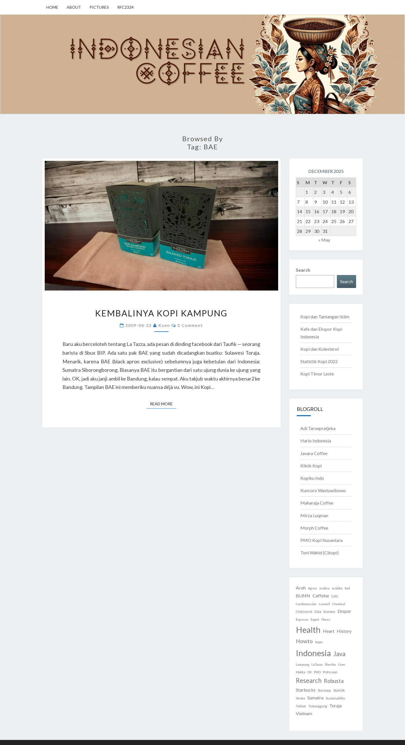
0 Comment (190, 325)
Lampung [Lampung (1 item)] (302, 664)
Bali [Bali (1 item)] (347, 588)
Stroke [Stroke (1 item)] (300, 698)
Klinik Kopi (311, 465)
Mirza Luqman (314, 515)
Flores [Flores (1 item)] (325, 619)
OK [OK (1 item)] (309, 672)
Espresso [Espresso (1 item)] (302, 619)
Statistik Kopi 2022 (319, 361)
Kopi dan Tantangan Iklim (324, 316)
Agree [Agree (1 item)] (312, 588)
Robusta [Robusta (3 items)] (334, 681)
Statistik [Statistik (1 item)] (339, 690)
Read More (163, 403)
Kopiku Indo (312, 478)
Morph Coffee (314, 527)
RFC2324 (125, 7)
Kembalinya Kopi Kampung (161, 313)
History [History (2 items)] (344, 631)
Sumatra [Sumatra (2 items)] (315, 697)
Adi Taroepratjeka (318, 428)
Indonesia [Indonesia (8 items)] (313, 653)
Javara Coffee (313, 453)
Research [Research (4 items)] (308, 680)
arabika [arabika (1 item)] (337, 588)
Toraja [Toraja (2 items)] (335, 705)
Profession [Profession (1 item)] (330, 672)
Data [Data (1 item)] (317, 611)
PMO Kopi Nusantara (321, 540)
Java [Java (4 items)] (339, 654)
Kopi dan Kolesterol (319, 349)
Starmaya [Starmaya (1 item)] (324, 690)
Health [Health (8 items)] (308, 629)
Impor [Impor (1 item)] (319, 642)
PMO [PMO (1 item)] (317, 672)
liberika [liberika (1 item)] (330, 664)
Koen (164, 325)
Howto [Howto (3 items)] (304, 641)
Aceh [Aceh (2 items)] (301, 587)
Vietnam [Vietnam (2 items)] (304, 713)
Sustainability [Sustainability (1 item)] (335, 698)
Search (303, 270)
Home (52, 7)
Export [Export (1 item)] (314, 619)
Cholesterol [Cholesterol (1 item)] (304, 611)
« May (324, 239)
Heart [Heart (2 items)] (328, 631)
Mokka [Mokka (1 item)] (300, 672)
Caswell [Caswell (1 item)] (324, 604)
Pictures (99, 7)
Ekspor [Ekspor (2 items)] (344, 611)
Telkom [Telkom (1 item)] (301, 706)
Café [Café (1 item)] (334, 596)
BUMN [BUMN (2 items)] (303, 595)
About (74, 7)
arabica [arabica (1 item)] (324, 588)
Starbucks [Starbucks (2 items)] (306, 689)
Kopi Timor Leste (317, 373)
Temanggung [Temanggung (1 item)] (317, 706)
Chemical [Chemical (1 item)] (338, 604)
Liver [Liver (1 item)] (341, 664)
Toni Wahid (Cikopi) (319, 552)
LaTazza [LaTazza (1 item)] (317, 664)
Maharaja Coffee (316, 502)
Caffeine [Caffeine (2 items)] (320, 595)
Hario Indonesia (315, 440)
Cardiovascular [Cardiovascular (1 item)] (306, 604)
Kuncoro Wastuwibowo (323, 490)
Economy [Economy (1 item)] (329, 611)
